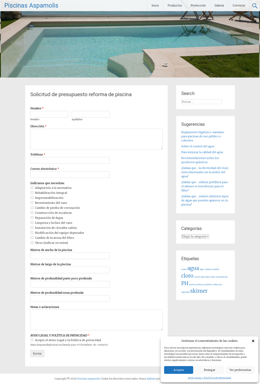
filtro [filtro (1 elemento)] (213, 277)
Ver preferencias (240, 370)
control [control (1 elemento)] (197, 277)
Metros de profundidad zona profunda (56, 292)
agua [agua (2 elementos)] (193, 268)
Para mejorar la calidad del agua (202, 152)
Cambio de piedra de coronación (57, 207)
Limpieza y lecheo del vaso (53, 222)
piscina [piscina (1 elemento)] (192, 284)
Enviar (37, 353)
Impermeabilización (49, 197)
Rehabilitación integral (51, 192)
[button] (253, 341)
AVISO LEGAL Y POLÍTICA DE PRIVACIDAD (60, 335)
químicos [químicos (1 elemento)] (208, 284)
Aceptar (179, 370)
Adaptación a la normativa (53, 188)
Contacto (239, 5)
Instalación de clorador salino (56, 227)
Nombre (37, 108)
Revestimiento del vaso (51, 202)
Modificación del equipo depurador (59, 232)
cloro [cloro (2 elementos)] (187, 276)
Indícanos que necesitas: (47, 183)
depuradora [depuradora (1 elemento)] (205, 277)
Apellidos (77, 119)
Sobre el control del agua (197, 146)
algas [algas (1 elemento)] (202, 269)
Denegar (209, 370)
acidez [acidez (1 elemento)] (184, 269)
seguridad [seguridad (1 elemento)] (185, 292)
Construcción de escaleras (53, 212)
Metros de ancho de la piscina (51, 250)
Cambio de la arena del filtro (54, 237)
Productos (175, 5)
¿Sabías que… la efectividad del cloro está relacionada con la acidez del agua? (204, 172)
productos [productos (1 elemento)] (200, 284)
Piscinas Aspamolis (31, 5)
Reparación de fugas (49, 217)
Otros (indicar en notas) (51, 242)
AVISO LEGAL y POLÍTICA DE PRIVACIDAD (209, 378)
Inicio (155, 5)
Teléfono (37, 154)
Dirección (38, 126)
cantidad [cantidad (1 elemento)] (215, 269)
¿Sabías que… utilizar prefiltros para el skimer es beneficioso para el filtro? (204, 186)
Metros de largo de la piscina (50, 264)
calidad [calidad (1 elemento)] (208, 269)
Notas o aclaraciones (44, 307)
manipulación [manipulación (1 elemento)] (222, 277)
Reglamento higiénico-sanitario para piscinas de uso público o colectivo (202, 136)
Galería (219, 5)
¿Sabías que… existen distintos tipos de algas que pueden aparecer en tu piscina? (204, 200)
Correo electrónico (44, 169)
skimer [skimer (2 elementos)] (199, 291)
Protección (198, 5)
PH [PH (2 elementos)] (184, 283)
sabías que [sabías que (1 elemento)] (217, 284)
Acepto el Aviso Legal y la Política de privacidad (68, 340)
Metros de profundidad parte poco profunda (61, 278)
